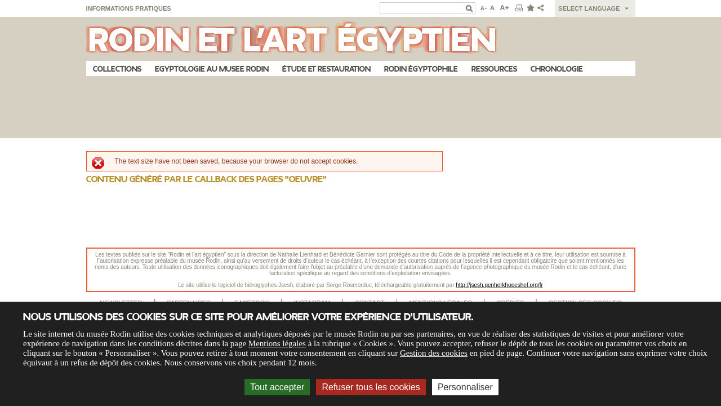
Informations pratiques (128, 8)
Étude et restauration (326, 69)
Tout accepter (277, 387)
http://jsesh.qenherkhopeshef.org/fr (499, 285)
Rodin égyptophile (421, 69)
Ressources (494, 69)
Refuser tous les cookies (371, 387)
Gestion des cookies (434, 353)
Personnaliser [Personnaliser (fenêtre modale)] (465, 387)
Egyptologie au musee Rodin (212, 69)
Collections (117, 69)
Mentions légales (277, 343)
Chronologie (557, 69)
